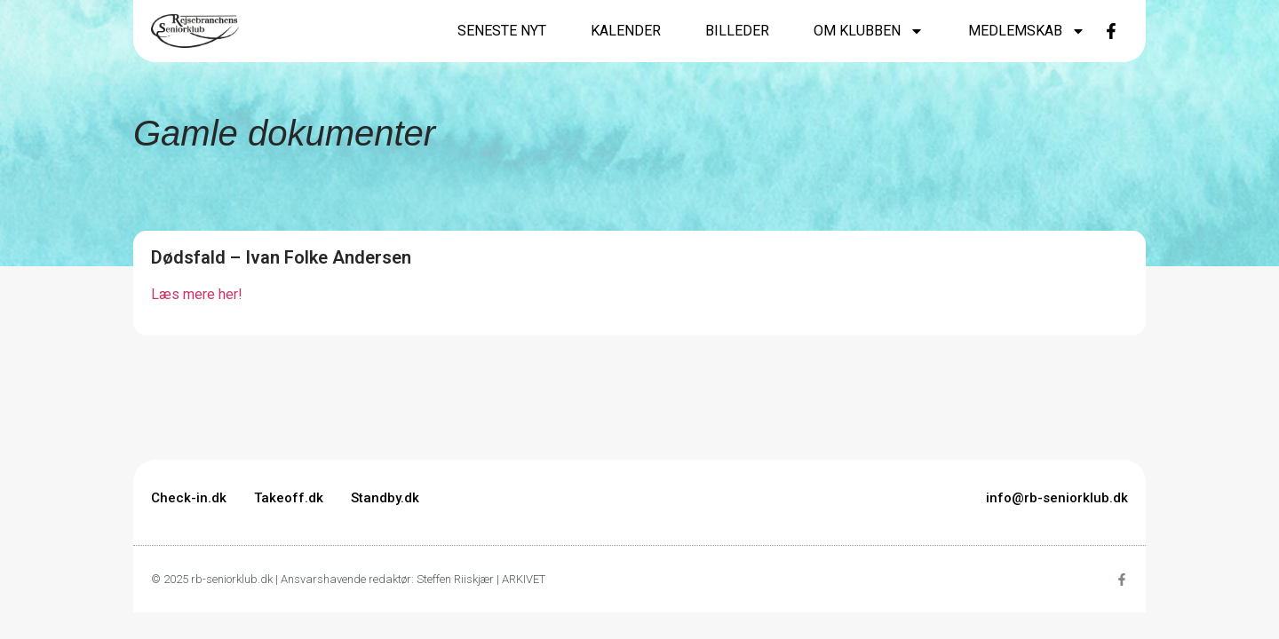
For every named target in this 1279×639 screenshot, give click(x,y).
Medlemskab (1026, 31)
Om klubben (869, 31)
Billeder (737, 30)
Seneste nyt (501, 30)
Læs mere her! (196, 294)
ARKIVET (523, 579)
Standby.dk (385, 498)
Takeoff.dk (288, 498)
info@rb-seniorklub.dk (1057, 498)
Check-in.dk (188, 498)
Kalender (626, 30)
